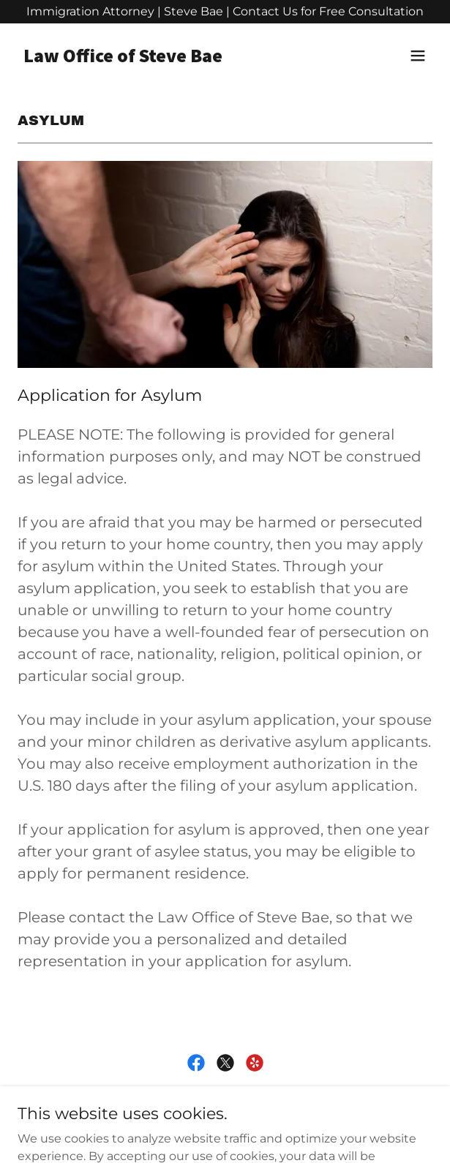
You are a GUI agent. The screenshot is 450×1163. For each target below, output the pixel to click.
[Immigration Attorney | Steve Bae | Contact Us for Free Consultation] (225, 11)
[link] (162, 58)
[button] (417, 55)
